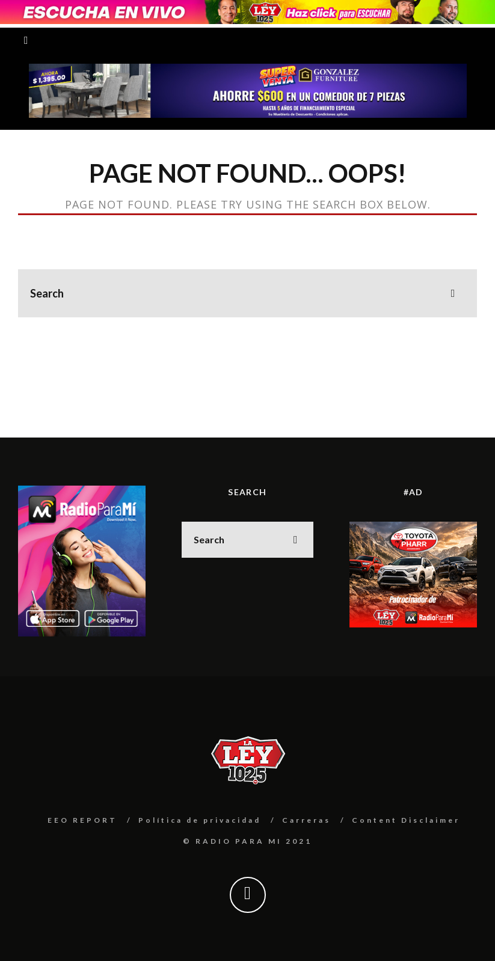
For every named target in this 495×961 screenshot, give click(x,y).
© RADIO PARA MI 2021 (247, 841)
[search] (453, 293)
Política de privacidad (199, 820)
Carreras (306, 820)
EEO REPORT (82, 820)
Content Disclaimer (406, 820)
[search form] (247, 293)
